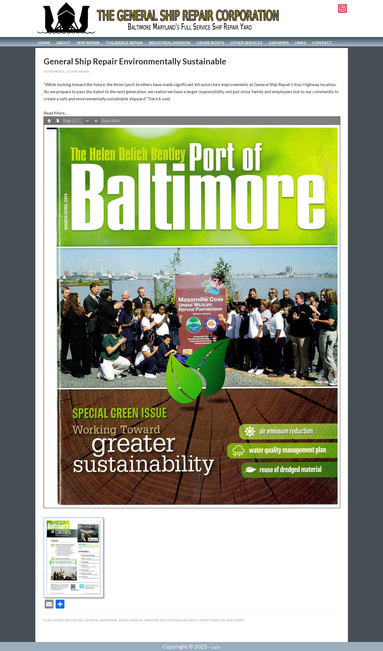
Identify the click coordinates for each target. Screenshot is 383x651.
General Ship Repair (100, 620)
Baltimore (74, 620)
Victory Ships (232, 620)
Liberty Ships (209, 620)
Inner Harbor (130, 620)
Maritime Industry (159, 620)
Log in (215, 647)
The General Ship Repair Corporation (159, 18)
